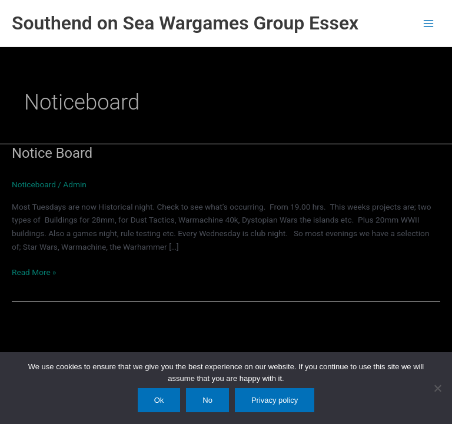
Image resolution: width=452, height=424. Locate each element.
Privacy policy (274, 400)
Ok (159, 400)
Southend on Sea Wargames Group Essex (185, 23)
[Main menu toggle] (429, 23)
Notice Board (52, 153)
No (207, 400)
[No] (437, 388)
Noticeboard (34, 184)
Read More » (34, 272)
